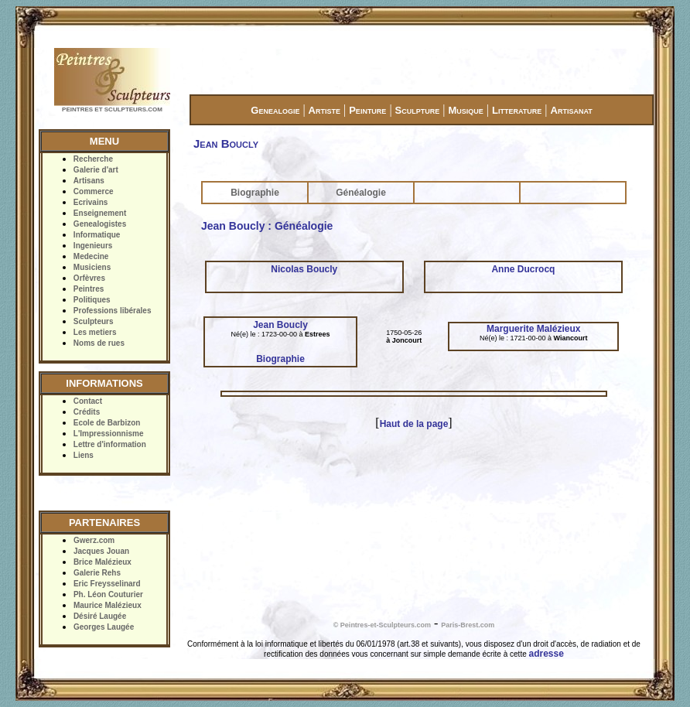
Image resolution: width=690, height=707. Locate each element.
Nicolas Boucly (304, 269)
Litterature (516, 110)
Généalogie (361, 192)
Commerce (93, 191)
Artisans (88, 180)
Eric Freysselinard (107, 583)
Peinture (367, 110)
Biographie (255, 192)
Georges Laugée (103, 627)
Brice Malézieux (102, 562)
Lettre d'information (109, 444)
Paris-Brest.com (467, 625)
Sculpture (417, 110)
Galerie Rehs (97, 573)
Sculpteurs (93, 321)
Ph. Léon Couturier (108, 594)
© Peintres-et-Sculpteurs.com (382, 625)
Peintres (88, 289)
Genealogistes (99, 224)
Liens (83, 455)
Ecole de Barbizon (107, 422)
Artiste (324, 110)
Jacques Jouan (101, 551)
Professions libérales (112, 310)
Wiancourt (571, 338)
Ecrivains (90, 202)
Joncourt (407, 340)
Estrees (317, 334)
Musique (465, 110)
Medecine (91, 256)
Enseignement (99, 213)
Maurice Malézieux (107, 605)
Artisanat (572, 110)
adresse (546, 653)
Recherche (93, 159)
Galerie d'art (95, 170)
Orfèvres (89, 278)
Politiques (92, 299)
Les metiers (95, 332)
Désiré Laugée (99, 616)
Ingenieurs (93, 245)
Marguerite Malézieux (533, 328)
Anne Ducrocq (523, 269)
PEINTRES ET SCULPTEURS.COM (112, 109)
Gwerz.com (93, 540)
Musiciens (92, 267)
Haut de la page (414, 423)
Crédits (86, 412)
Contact (87, 401)
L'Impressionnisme (108, 433)
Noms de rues (99, 343)
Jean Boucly (280, 324)
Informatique (97, 235)
